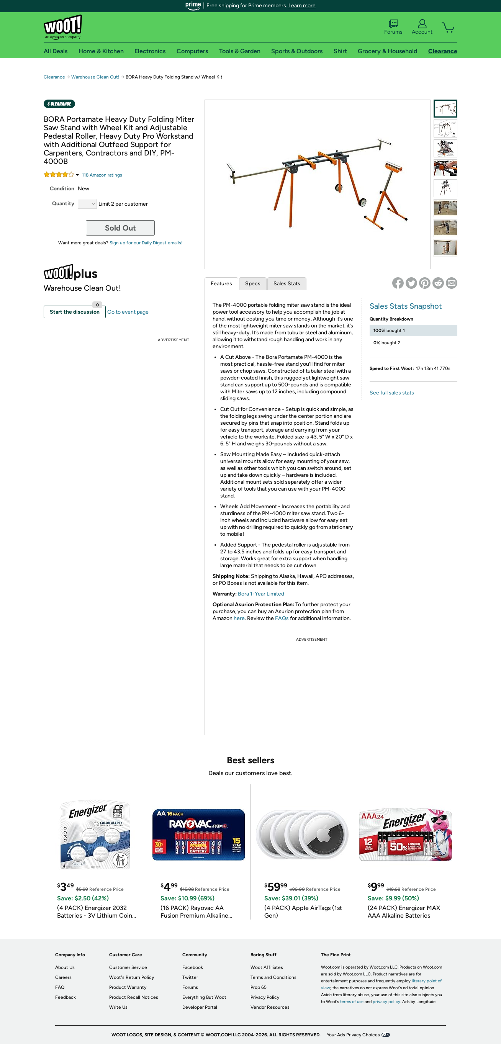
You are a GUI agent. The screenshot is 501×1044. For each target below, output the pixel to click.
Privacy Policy (264, 997)
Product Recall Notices (133, 997)
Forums (393, 27)
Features (221, 283)
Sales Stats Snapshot (406, 306)
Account (422, 27)
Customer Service (128, 967)
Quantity (63, 203)
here (239, 618)
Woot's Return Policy (131, 977)
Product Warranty (127, 987)
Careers (63, 977)
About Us (65, 967)
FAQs (282, 618)
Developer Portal (199, 1007)
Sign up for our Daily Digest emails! (146, 242)
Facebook (192, 967)
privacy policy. (387, 1001)
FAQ (59, 987)
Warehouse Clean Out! (95, 77)
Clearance (54, 77)
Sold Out (120, 227)
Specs (252, 283)
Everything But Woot (204, 997)
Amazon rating (102, 175)
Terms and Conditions (273, 977)
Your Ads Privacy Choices (353, 1034)
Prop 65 (258, 987)
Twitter (190, 977)
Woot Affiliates (266, 967)
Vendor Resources (270, 1007)
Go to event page (128, 312)
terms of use (351, 1001)
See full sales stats (392, 392)
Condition (62, 188)
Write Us (118, 1007)
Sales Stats (286, 283)
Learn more (302, 5)
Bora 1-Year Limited (261, 594)
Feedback (65, 997)
